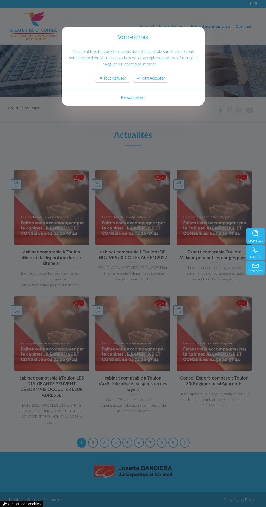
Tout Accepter (151, 78)
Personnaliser (133, 97)
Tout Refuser (113, 78)
